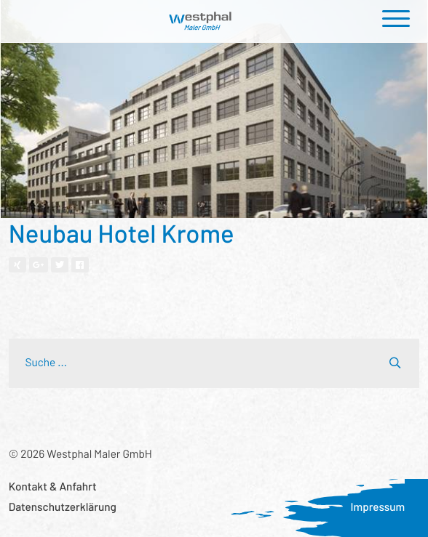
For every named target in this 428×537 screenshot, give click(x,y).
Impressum (377, 507)
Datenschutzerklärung (62, 507)
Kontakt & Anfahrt (53, 486)
